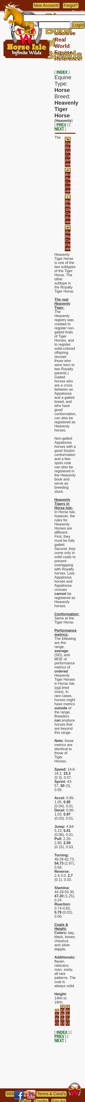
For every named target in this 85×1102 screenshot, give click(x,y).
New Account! (46, 5)
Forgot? (71, 5)
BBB (10, 1094)
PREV (61, 125)
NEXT (59, 129)
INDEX (62, 72)
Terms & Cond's (51, 1094)
